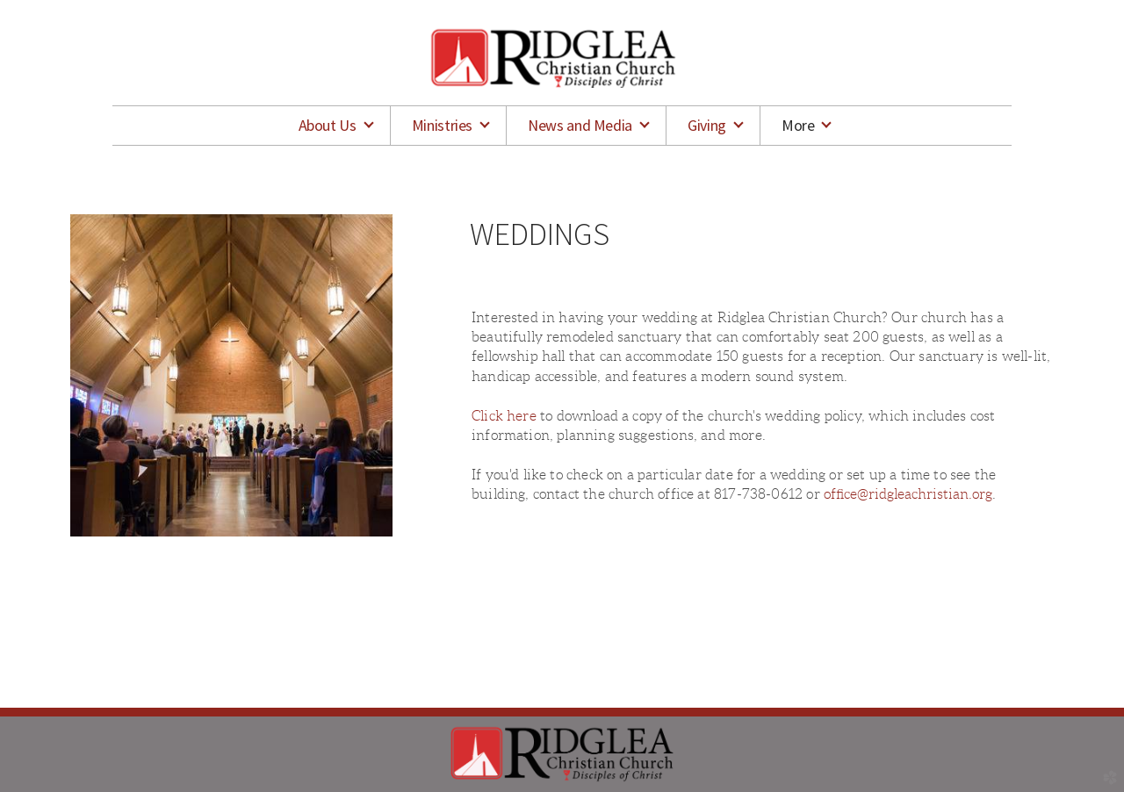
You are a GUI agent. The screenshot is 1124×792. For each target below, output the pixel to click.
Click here (504, 415)
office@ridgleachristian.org (908, 493)
